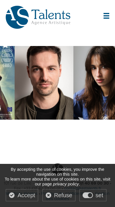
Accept (26, 195)
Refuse (63, 195)
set (99, 195)
